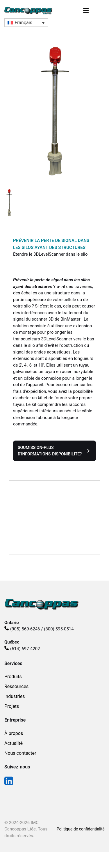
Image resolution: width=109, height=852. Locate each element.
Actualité (13, 743)
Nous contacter (20, 753)
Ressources (16, 686)
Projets (11, 706)
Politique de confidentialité (81, 829)
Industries (14, 696)
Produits (13, 676)
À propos (13, 733)
